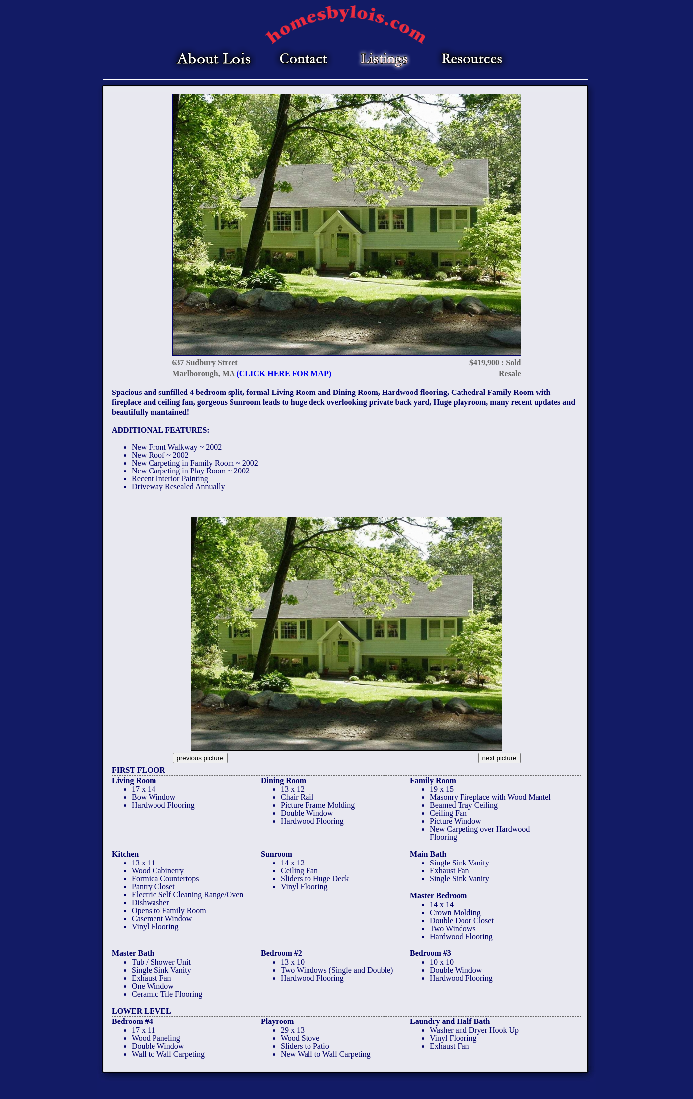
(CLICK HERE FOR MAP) (283, 373)
